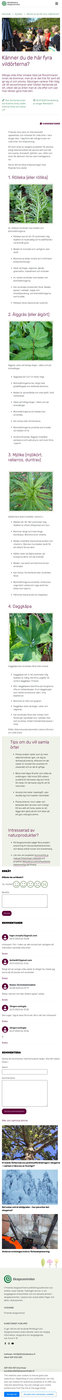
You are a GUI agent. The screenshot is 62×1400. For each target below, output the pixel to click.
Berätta (5, 892)
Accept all (12, 1394)
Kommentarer (50, 123)
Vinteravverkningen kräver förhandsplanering (26, 1251)
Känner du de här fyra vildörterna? (43, 14)
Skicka (7, 913)
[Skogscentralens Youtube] (13, 1343)
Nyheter (18, 14)
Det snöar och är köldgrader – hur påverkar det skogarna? (25, 1209)
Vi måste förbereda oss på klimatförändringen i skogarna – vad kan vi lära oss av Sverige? (31, 1164)
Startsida (6, 14)
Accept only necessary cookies (39, 1394)
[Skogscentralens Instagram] (9, 1343)
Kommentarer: (8, 1078)
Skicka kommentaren (14, 1111)
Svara (5, 953)
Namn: (5, 1067)
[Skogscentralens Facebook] (6, 1343)
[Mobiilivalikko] (58, 3)
